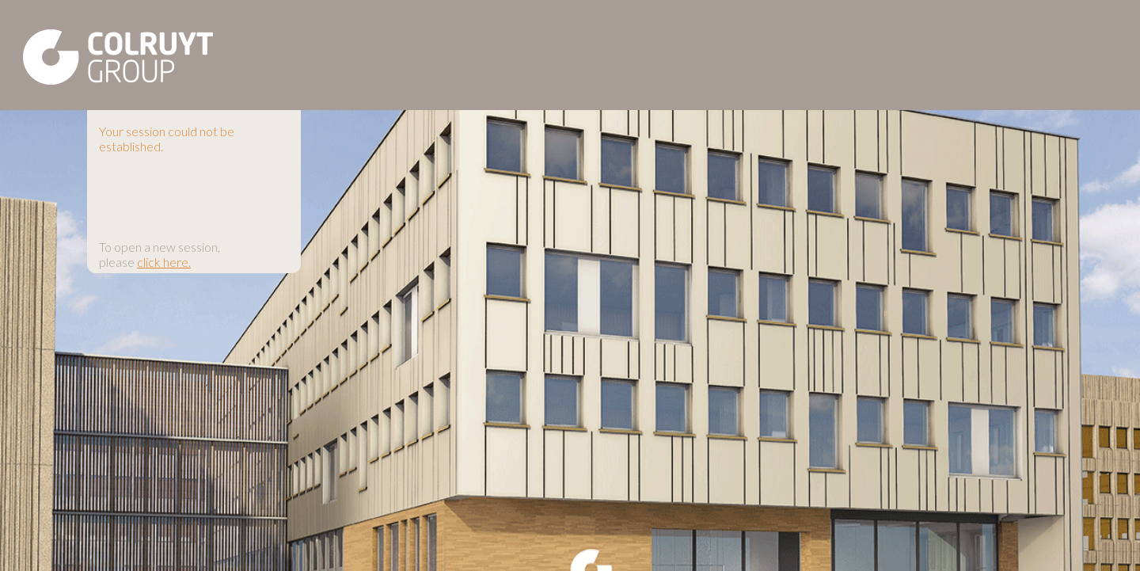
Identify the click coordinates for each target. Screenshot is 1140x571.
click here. (164, 261)
